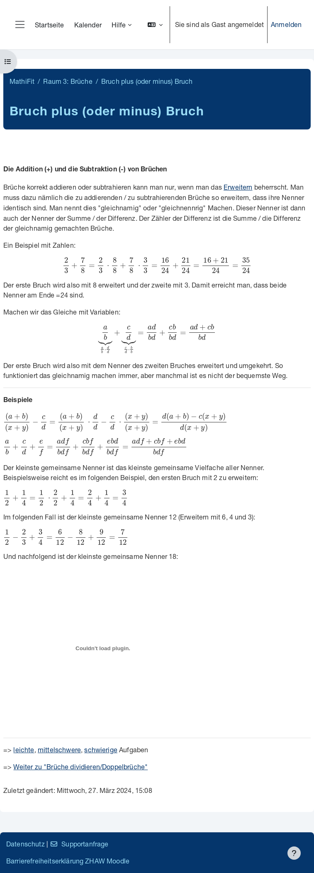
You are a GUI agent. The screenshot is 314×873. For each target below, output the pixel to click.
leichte (23, 750)
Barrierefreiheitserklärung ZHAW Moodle (67, 861)
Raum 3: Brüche (67, 81)
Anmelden (286, 24)
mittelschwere (59, 750)
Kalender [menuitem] (88, 25)
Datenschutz (25, 844)
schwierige (100, 750)
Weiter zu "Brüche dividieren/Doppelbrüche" (80, 767)
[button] (155, 24)
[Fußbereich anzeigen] (294, 853)
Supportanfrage (79, 844)
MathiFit (22, 81)
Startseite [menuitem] (49, 25)
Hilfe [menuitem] (119, 25)
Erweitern (238, 187)
